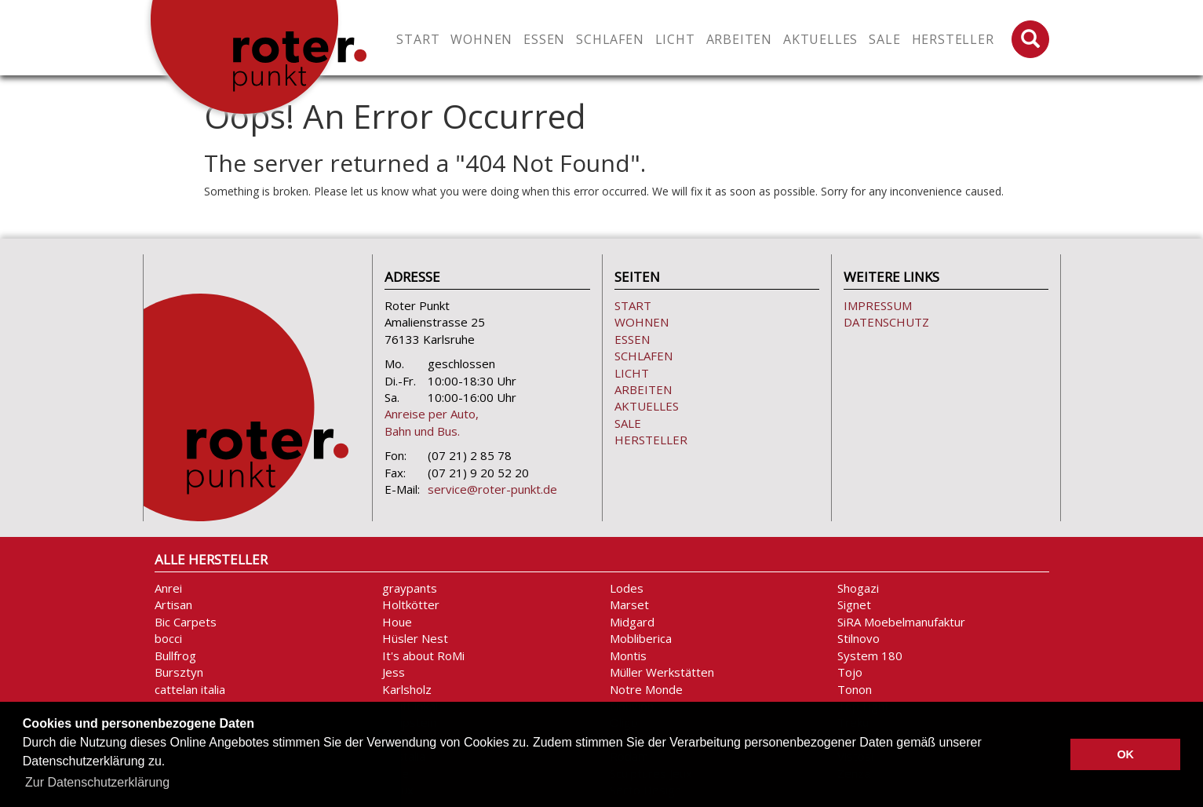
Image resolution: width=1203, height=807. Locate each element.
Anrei (168, 588)
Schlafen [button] (609, 39)
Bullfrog (175, 655)
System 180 (869, 655)
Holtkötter (410, 604)
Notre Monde (646, 689)
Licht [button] (675, 39)
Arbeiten (643, 389)
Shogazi (858, 588)
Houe (397, 622)
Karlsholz (407, 689)
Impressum (878, 305)
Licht (631, 373)
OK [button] (1125, 754)
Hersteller (953, 39)
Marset (629, 604)
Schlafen (643, 355)
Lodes (626, 588)
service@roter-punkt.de (492, 489)
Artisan (173, 604)
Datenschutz (886, 322)
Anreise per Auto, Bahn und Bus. (432, 422)
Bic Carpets (186, 622)
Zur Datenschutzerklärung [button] (97, 782)
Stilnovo (858, 638)
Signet (854, 604)
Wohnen (641, 322)
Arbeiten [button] (739, 39)
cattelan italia (190, 689)
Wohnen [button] (481, 39)
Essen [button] (544, 39)
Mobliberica (641, 638)
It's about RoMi (423, 655)
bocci (168, 638)
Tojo (849, 672)
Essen (632, 339)
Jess (393, 672)
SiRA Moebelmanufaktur (901, 622)
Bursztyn (179, 672)
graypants (409, 588)
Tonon (854, 689)
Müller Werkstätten (662, 672)
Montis (628, 655)
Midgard (632, 622)
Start (417, 39)
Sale (884, 39)
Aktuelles (820, 39)
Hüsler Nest (415, 638)
